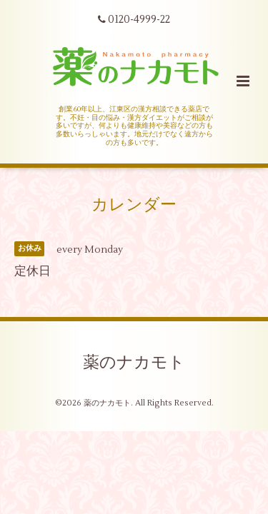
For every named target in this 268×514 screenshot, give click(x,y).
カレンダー (134, 204)
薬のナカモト (134, 363)
